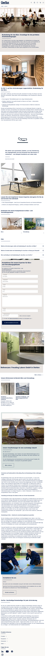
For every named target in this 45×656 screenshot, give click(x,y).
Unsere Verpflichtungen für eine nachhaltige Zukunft (20, 425)
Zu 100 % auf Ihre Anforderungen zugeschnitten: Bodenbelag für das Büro (22, 89)
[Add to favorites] (13, 361)
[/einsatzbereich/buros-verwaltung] (33, 226)
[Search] (31, 3)
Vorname (5, 274)
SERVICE (4, 559)
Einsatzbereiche (5, 636)
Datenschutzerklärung (14, 318)
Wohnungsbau (4, 650)
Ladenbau (3, 647)
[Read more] (7, 373)
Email (4, 284)
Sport (2, 640)
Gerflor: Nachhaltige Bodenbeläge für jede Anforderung (19, 578)
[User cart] (40, 3)
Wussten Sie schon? (9, 159)
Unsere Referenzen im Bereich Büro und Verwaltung (17, 355)
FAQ (2, 239)
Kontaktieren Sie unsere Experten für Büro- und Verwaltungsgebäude (17, 263)
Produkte (3, 613)
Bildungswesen (4, 654)
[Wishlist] (37, 3)
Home (2, 6)
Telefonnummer (6, 314)
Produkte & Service (6, 609)
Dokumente (3, 618)
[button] (22, 246)
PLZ (4, 289)
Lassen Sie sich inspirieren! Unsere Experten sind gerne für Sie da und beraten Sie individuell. (22, 197)
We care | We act (6, 429)
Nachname (5, 279)
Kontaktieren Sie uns (9, 555)
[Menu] (43, 2)
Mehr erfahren (38, 352)
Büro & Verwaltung (5, 652)
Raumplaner (3, 616)
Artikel (2, 621)
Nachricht (5, 294)
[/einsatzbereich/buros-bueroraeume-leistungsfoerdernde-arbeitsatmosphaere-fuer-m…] (11, 226)
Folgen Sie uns (5, 624)
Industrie (3, 645)
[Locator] (34, 3)
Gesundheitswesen (5, 642)
